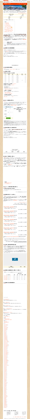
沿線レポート (24, 1)
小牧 (5, 376)
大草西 (5, 370)
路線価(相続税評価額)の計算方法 (8, 182)
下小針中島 (5, 324)
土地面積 (12, 151)
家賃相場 (21, 1)
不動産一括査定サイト (15, 200)
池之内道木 (5, 396)
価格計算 (15, 0)
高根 (5, 407)
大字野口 (5, 363)
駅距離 (6, 116)
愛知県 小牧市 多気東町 (6, 215)
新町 (5, 388)
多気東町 (5, 338)
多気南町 (6, 278)
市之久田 (5, 382)
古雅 (5, 332)
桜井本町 (5, 395)
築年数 (6, 108)
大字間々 (5, 364)
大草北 (5, 368)
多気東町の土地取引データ (7, 316)
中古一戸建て (5, 96)
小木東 (5, 373)
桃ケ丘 (5, 393)
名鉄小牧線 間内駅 (12, 215)
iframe (21, 27)
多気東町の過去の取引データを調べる (9, 29)
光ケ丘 (5, 331)
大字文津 (5, 354)
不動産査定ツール (6, 321)
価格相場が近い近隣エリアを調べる (8, 31)
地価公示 (26, 0)
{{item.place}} (8, 236)
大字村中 (5, 356)
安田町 (5, 371)
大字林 (5, 358)
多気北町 (5, 336)
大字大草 (5, 348)
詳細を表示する (14, 83)
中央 (5, 326)
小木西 (5, 374)
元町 (5, 330)
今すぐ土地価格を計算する (7, 302)
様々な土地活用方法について (8, 183)
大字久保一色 (6, 344)
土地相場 (19, 1)
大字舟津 (5, 361)
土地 (12, 96)
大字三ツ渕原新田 (6, 341)
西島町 (5, 402)
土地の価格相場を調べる (6, 299)
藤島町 (5, 401)
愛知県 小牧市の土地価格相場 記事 (8, 93)
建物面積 (18, 151)
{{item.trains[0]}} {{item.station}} (14, 236)
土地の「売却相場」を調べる (8, 27)
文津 (5, 386)
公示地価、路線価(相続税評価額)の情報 (9, 30)
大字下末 (5, 343)
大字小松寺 (5, 350)
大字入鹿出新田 (6, 345)
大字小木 (5, 349)
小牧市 (25, 3)
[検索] (4, 0)
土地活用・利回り (6, 322)
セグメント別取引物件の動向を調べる (9, 28)
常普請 (5, 383)
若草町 (5, 399)
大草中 (5, 367)
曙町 (5, 390)
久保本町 (5, 329)
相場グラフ (17, 0)
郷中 (5, 403)
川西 (5, 381)
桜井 (5, 394)
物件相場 (11, 1)
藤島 (5, 400)
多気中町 (5, 335)
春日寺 (5, 389)
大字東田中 (5, 357)
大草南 (5, 369)
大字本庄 (5, 355)
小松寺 (5, 375)
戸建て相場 (17, 1)
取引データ (20, 0)
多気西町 (6, 279)
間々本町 (5, 406)
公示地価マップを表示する (15, 259)
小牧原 (5, 377)
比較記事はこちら (10, 164)
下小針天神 (5, 325)
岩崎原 (5, 380)
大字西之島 (5, 362)
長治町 (5, 405)
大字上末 (5, 342)
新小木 (5, 387)
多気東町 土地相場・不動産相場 (8, 319)
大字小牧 (5, 351)
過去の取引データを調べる (12, 69)
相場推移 (23, 0)
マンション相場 (14, 1)
